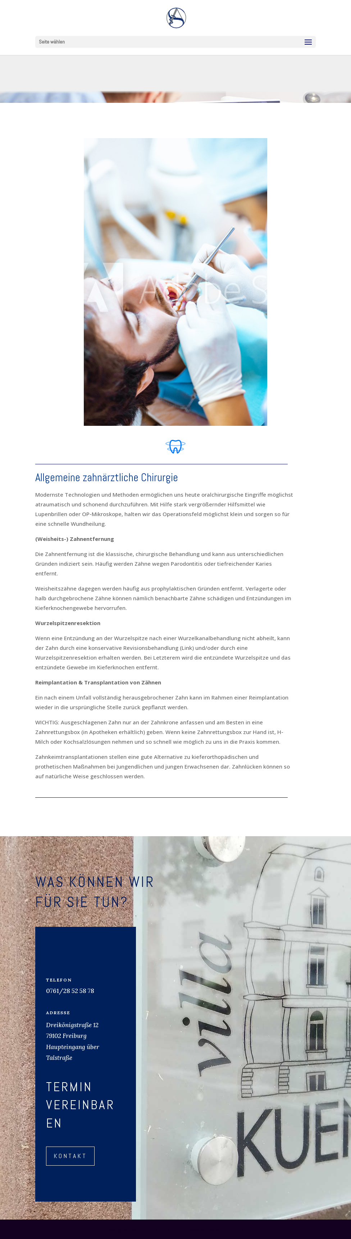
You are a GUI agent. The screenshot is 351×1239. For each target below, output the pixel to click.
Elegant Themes (159, 1229)
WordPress (229, 1229)
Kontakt (70, 1156)
